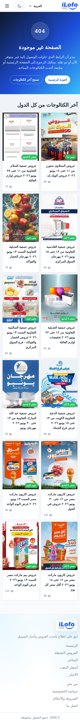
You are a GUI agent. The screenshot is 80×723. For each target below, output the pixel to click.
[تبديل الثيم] (19, 5)
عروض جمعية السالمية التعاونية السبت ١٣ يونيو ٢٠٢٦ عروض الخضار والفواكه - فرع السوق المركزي (21, 340)
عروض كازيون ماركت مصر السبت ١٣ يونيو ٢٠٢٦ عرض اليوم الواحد (21, 501)
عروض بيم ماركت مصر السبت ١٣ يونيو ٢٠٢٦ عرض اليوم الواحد (21, 582)
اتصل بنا (71, 705)
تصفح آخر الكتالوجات (26, 79)
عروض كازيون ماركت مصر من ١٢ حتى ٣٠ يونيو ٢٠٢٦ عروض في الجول (61, 504)
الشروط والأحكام (65, 698)
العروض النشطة (66, 653)
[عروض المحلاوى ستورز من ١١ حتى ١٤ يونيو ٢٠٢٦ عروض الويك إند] (59, 137)
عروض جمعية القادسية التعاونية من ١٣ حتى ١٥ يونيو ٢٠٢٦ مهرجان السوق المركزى (60, 257)
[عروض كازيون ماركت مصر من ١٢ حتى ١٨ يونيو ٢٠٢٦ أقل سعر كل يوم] (59, 549)
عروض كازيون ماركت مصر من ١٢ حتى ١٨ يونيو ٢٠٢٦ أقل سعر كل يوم (60, 585)
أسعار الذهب (68, 667)
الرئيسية (72, 645)
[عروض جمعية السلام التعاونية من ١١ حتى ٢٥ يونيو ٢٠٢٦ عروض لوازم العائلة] (21, 137)
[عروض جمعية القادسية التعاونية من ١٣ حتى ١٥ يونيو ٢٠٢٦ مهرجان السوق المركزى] (59, 220)
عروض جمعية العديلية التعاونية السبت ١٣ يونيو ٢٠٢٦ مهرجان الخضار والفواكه (21, 257)
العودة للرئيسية (57, 79)
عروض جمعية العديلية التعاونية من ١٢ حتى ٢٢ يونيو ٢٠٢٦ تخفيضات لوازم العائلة (60, 338)
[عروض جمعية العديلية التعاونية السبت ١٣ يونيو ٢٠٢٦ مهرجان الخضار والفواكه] (21, 220)
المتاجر (73, 660)
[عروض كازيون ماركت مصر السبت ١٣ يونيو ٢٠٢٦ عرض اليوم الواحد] (21, 468)
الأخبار (73, 674)
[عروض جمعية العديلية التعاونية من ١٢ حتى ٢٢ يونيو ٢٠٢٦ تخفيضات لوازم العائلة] (59, 301)
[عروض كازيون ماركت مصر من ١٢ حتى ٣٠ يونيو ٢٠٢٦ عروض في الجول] (59, 468)
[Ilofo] (66, 625)
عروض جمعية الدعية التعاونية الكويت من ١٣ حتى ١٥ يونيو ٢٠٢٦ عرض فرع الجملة (60, 423)
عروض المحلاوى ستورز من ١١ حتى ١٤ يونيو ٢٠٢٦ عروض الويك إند (60, 170)
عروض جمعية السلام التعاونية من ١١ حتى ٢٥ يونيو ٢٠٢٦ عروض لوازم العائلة (21, 173)
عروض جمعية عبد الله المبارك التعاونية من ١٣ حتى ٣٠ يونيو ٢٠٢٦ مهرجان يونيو (21, 423)
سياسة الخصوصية (64, 691)
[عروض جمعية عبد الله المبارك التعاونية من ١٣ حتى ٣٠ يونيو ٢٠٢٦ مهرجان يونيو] (21, 387)
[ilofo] (70, 6)
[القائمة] (7, 6)
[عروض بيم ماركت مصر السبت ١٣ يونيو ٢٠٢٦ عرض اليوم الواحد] (21, 549)
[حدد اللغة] (35, 6)
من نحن (72, 684)
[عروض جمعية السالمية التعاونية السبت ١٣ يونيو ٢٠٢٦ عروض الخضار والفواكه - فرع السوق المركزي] (21, 301)
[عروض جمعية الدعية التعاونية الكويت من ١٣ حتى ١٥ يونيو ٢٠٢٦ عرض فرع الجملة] (59, 387)
